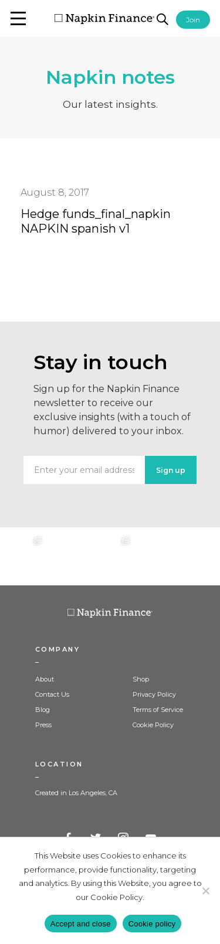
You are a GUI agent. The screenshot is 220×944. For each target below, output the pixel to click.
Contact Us (52, 694)
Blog (42, 710)
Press (43, 725)
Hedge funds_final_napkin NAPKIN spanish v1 (96, 221)
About (44, 679)
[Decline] (205, 891)
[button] (18, 18)
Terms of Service (158, 710)
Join (193, 19)
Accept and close (80, 923)
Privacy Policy (154, 694)
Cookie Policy (153, 725)
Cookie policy (152, 923)
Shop (141, 679)
